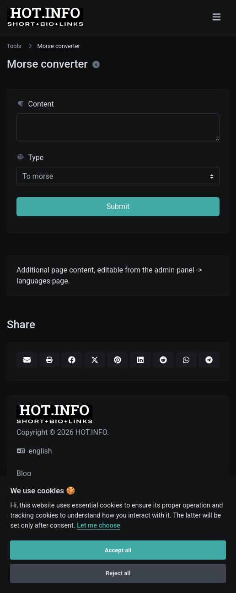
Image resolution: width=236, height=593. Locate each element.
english (34, 451)
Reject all (118, 573)
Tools (14, 46)
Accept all (118, 550)
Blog (23, 473)
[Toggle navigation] (216, 17)
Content (35, 104)
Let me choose (98, 525)
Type (29, 157)
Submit (118, 206)
